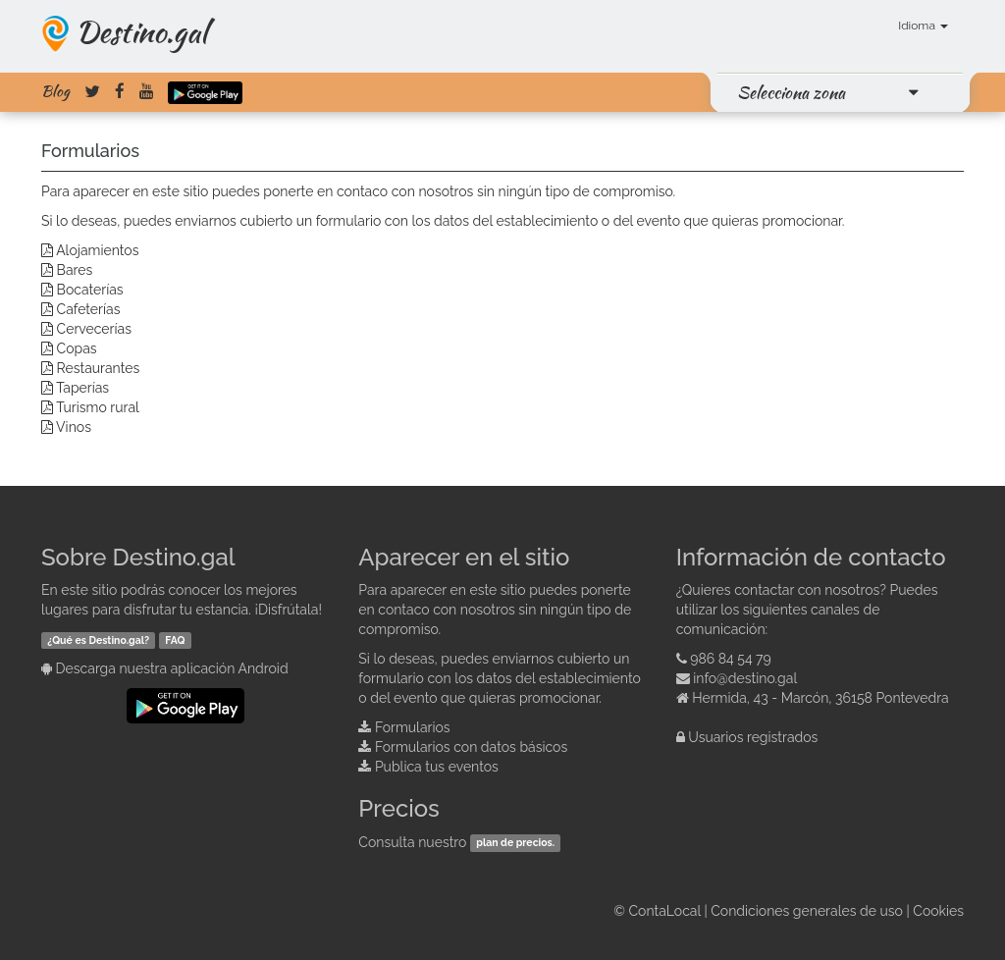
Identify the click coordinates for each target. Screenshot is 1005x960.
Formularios (412, 727)
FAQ (175, 640)
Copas (77, 348)
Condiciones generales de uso (807, 911)
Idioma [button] (923, 25)
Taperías (82, 388)
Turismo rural (97, 407)
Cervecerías (94, 329)
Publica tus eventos (437, 766)
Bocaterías (90, 289)
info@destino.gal (745, 678)
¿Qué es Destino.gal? (98, 640)
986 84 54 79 (730, 659)
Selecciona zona (791, 92)
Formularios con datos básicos (471, 747)
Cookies (938, 911)
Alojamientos (97, 250)
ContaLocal (664, 911)
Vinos (73, 427)
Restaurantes (98, 368)
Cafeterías (89, 309)
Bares (75, 270)
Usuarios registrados (753, 737)
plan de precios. (515, 843)
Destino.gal (141, 31)
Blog (55, 91)
